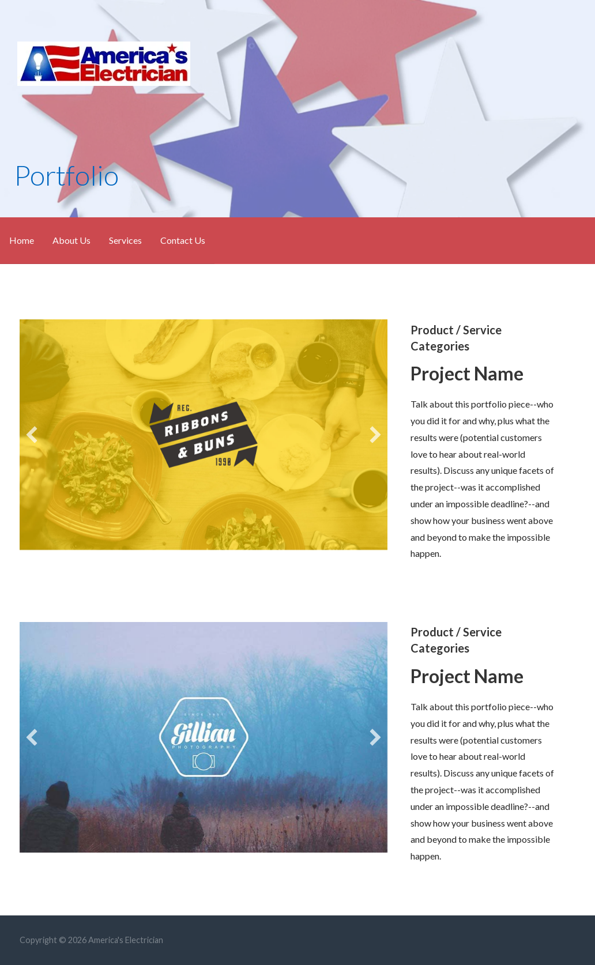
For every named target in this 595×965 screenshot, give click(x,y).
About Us (71, 240)
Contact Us (182, 240)
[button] (31, 434)
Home (21, 240)
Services (125, 240)
